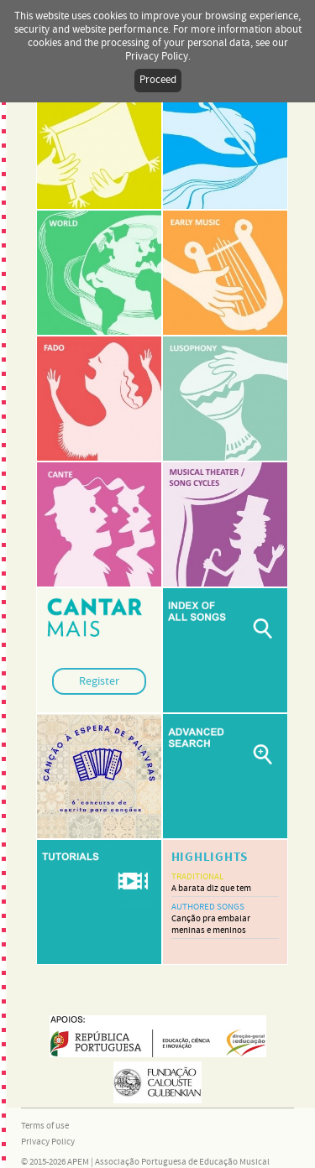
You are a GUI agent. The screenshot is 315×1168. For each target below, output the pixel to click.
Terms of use (45, 1126)
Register (99, 681)
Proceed (157, 80)
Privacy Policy (48, 1142)
